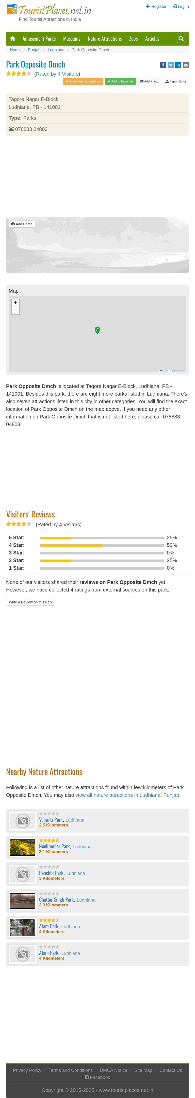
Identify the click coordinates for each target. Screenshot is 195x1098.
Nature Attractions (105, 38)
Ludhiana (56, 50)
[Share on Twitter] (171, 65)
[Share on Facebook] (163, 65)
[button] (97, 330)
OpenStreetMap (178, 371)
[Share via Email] (186, 65)
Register (159, 6)
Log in (183, 6)
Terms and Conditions (70, 1070)
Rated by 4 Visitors (57, 74)
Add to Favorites (121, 81)
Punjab (34, 50)
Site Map (143, 1070)
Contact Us (170, 1070)
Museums (71, 38)
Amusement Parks (39, 38)
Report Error (176, 81)
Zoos (133, 38)
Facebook (100, 1077)
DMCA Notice (113, 1070)
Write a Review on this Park (31, 602)
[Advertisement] (97, 176)
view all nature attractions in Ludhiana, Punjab (127, 795)
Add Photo (149, 81)
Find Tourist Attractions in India (50, 19)
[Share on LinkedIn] (178, 65)
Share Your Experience (83, 81)
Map (14, 291)
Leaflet (164, 371)
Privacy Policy (27, 1070)
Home (15, 50)
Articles (152, 38)
